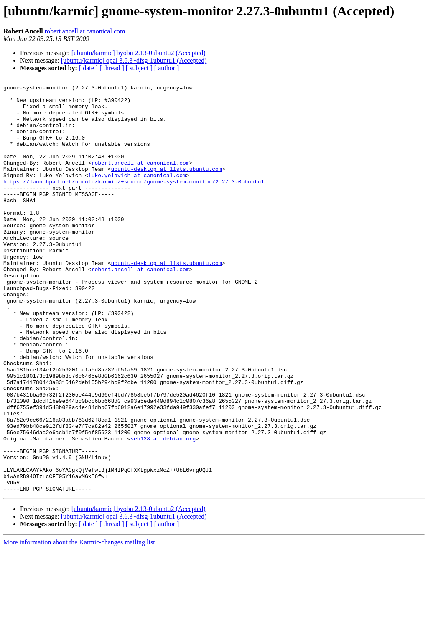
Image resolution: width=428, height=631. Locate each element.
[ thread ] (111, 67)
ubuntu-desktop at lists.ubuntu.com (166, 186)
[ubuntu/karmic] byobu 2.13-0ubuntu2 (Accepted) (138, 52)
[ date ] (88, 67)
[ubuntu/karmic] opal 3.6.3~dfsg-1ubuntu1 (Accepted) (134, 60)
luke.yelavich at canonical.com (137, 194)
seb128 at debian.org (163, 510)
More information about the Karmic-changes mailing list (79, 623)
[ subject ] (139, 67)
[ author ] (166, 67)
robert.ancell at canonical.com (85, 31)
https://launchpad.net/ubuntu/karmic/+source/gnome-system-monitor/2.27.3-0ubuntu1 (133, 201)
